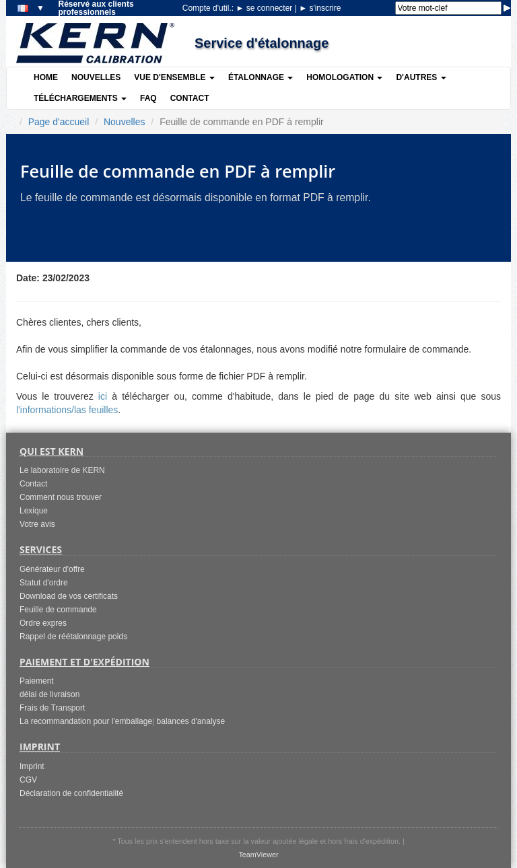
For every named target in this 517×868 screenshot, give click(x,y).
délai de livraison (49, 694)
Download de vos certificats (69, 596)
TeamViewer (258, 855)
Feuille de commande (58, 609)
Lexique (34, 510)
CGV (28, 780)
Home (46, 77)
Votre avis (37, 524)
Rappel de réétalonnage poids (73, 636)
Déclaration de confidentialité (71, 793)
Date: (28, 278)
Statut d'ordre (44, 582)
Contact (189, 98)
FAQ (148, 98)
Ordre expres (43, 623)
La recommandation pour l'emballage (86, 721)
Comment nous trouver (61, 497)
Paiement (37, 681)
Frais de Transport (52, 708)
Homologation (344, 77)
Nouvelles (95, 77)
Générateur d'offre (52, 569)
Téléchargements (80, 98)
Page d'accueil (59, 121)
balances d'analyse (191, 721)
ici (102, 396)
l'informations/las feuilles (67, 409)
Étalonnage (260, 77)
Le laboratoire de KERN (62, 470)
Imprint (32, 766)
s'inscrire (320, 8)
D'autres (421, 77)
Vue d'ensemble (174, 77)
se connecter (265, 8)
